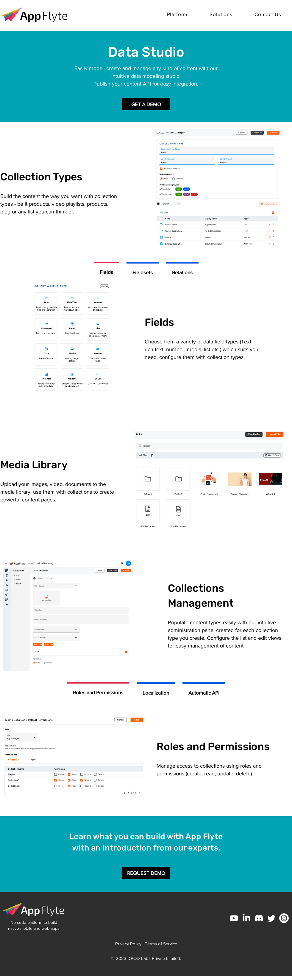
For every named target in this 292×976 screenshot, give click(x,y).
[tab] (106, 271)
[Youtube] (234, 918)
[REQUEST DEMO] (146, 873)
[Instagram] (284, 918)
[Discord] (259, 918)
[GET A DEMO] (146, 104)
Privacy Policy (128, 943)
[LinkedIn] (246, 918)
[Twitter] (271, 918)
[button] (177, 14)
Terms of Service (161, 943)
